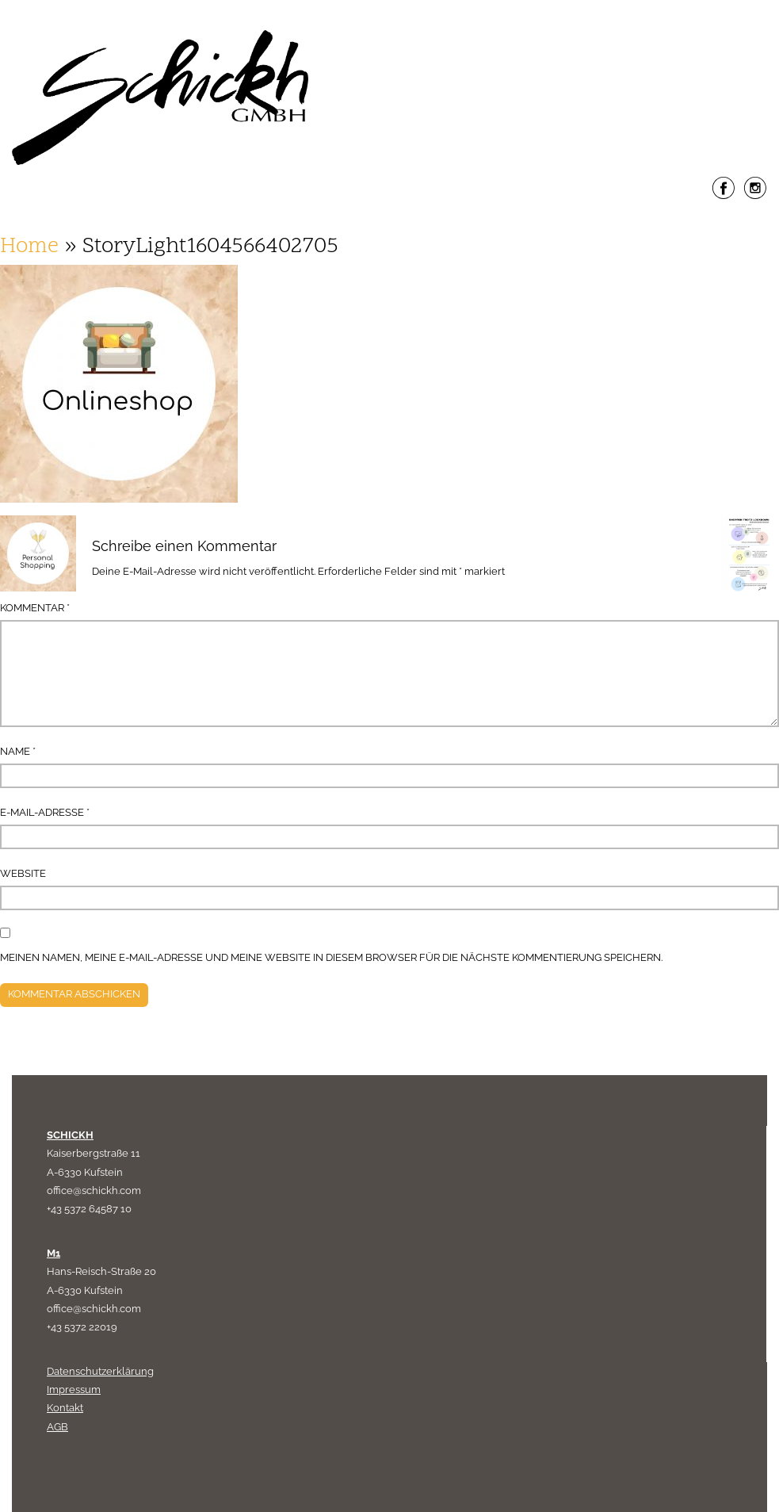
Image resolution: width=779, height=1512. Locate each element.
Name (18, 751)
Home (29, 247)
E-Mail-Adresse (45, 812)
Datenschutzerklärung (100, 1371)
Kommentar (35, 608)
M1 (53, 1253)
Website (23, 873)
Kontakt (65, 1408)
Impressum (74, 1389)
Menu (390, 224)
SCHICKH (70, 1135)
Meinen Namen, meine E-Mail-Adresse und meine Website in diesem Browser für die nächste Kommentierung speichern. (331, 957)
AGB (57, 1427)
